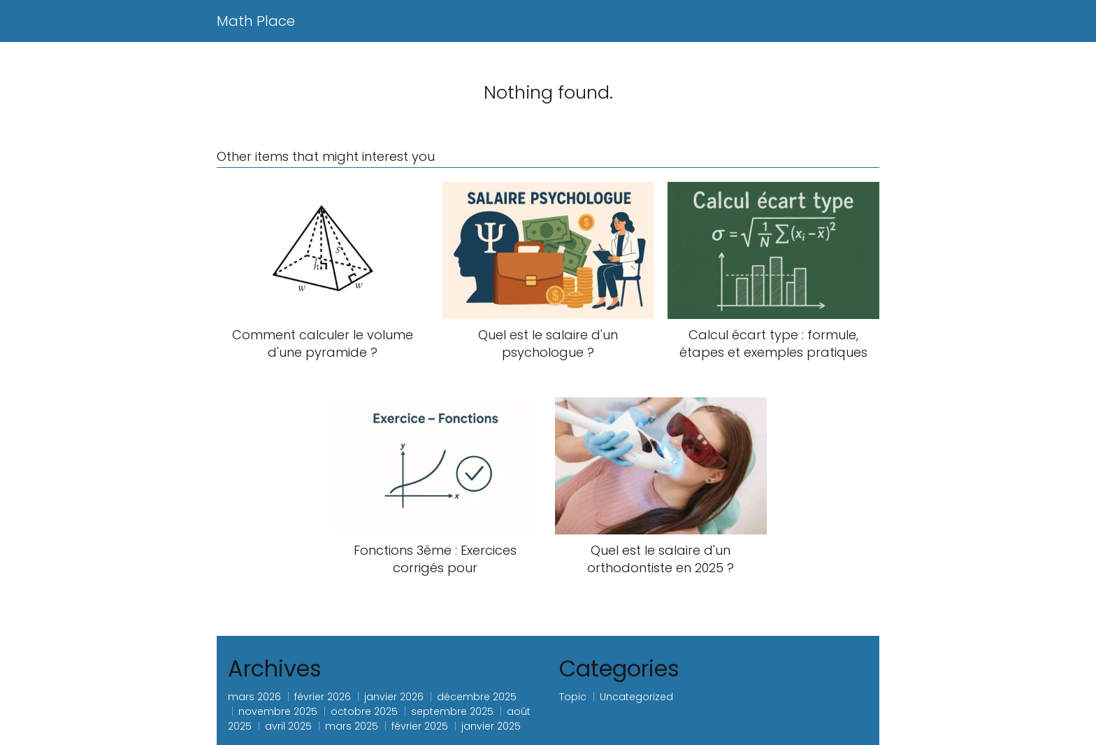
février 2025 (419, 726)
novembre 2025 (277, 711)
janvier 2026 (394, 697)
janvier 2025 (491, 726)
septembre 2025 (452, 711)
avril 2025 (288, 726)
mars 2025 (351, 726)
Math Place (256, 21)
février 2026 (322, 697)
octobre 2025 (364, 711)
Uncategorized (636, 697)
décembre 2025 (477, 697)
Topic (572, 697)
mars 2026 (254, 697)
